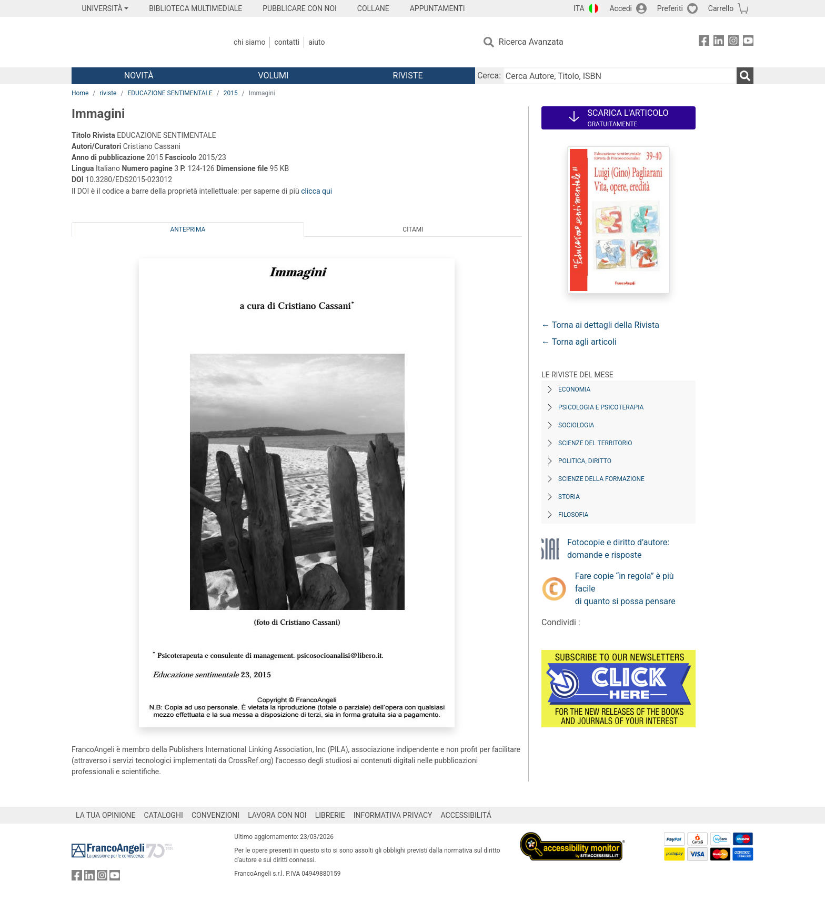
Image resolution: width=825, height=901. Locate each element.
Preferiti (670, 8)
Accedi (620, 8)
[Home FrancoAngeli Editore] (141, 42)
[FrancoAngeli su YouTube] (748, 42)
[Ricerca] (745, 75)
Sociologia (576, 425)
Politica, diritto (584, 461)
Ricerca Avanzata (531, 42)
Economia (574, 389)
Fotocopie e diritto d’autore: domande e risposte (618, 548)
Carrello (720, 8)
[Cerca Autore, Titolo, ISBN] (620, 75)
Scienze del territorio (595, 443)
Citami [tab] (413, 229)
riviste (107, 93)
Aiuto (316, 42)
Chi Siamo (249, 42)
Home (80, 93)
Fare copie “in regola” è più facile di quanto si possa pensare (625, 588)
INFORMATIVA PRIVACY (393, 815)
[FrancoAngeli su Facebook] (704, 42)
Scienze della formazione (601, 479)
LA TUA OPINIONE (106, 815)
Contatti (286, 42)
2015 (231, 93)
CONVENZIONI (215, 815)
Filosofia (573, 514)
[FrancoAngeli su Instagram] (733, 42)
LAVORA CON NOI (277, 815)
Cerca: (489, 76)
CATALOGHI (163, 815)
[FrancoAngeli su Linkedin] (718, 42)
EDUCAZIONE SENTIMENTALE (169, 93)
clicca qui (316, 191)
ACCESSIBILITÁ (466, 815)
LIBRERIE (330, 815)
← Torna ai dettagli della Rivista (600, 325)
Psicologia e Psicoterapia (600, 407)
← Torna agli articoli (579, 342)
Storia (569, 496)
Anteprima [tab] (188, 229)
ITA (579, 8)
